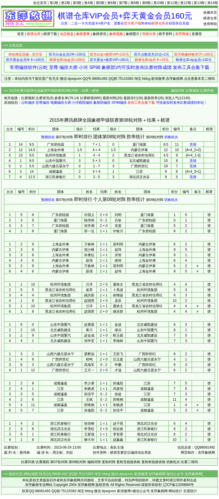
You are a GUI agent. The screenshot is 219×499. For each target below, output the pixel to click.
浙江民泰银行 (55, 177)
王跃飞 (118, 354)
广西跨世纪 (139, 166)
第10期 (158, 3)
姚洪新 (89, 295)
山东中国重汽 (55, 161)
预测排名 (48, 137)
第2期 (65, 3)
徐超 (118, 394)
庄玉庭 (118, 359)
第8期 (134, 3)
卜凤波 (118, 290)
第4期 (88, 3)
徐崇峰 (89, 423)
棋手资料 (165, 34)
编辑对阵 (177, 91)
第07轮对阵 (64, 137)
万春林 (89, 244)
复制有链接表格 (153, 462)
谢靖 (118, 260)
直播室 (197, 34)
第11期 (172, 3)
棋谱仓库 (210, 18)
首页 (20, 34)
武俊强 (118, 389)
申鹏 (118, 365)
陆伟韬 (89, 220)
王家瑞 (89, 434)
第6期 (111, 3)
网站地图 (31, 474)
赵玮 (118, 250)
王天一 (89, 370)
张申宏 (89, 341)
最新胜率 (151, 98)
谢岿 (118, 330)
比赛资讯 (42, 98)
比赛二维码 (189, 462)
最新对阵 (109, 98)
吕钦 (118, 220)
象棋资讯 (99, 34)
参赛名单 (61, 98)
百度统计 (190, 491)
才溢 (118, 370)
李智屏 (118, 434)
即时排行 (83, 136)
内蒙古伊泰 (139, 150)
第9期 (146, 3)
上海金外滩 (55, 150)
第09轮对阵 (154, 137)
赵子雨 (118, 423)
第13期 (199, 3)
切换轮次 (171, 137)
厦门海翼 (139, 144)
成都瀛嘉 (55, 172)
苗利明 (118, 244)
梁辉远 (89, 354)
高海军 (89, 365)
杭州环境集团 (55, 155)
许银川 (118, 231)
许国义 (89, 215)
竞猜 (193, 144)
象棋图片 (132, 34)
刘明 (118, 215)
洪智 (118, 255)
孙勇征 (89, 255)
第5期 (100, 3)
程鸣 (89, 359)
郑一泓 (89, 231)
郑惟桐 (118, 400)
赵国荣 (89, 301)
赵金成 (89, 335)
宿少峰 (89, 250)
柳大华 (89, 440)
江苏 (139, 172)
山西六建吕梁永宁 (55, 166)
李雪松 (89, 429)
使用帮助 (210, 24)
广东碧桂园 (55, 144)
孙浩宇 (89, 394)
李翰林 (118, 341)
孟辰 (118, 301)
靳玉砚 (118, 335)
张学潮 (89, 226)
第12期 (185, 3)
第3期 (77, 3)
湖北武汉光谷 (139, 177)
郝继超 (118, 295)
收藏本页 (210, 13)
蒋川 (89, 330)
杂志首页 (40, 3)
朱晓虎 (89, 389)
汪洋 (89, 284)
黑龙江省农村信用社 (139, 155)
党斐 (118, 226)
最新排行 (130, 98)
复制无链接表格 (128, 462)
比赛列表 (207, 91)
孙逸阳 (118, 383)
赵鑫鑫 (118, 440)
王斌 (89, 400)
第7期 (123, 3)
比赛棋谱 (87, 98)
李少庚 (89, 383)
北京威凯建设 (139, 161)
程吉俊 (118, 429)
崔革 (89, 290)
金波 (118, 325)
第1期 (54, 3)
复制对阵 (108, 462)
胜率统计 (136, 136)
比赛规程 (192, 91)
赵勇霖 (89, 325)
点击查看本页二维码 (199, 79)
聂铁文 (118, 284)
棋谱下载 (50, 34)
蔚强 (89, 260)
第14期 (212, 3)
